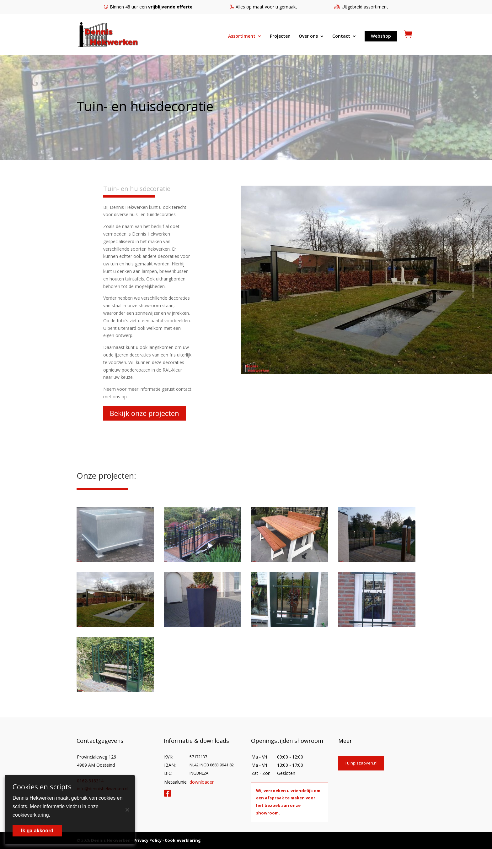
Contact (341, 36)
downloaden (202, 782)
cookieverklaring (31, 815)
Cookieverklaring (183, 840)
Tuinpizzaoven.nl (361, 763)
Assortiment (241, 36)
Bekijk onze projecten (144, 413)
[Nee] (127, 810)
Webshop (381, 36)
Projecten (280, 36)
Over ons (308, 36)
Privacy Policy (148, 840)
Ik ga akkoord (37, 830)
